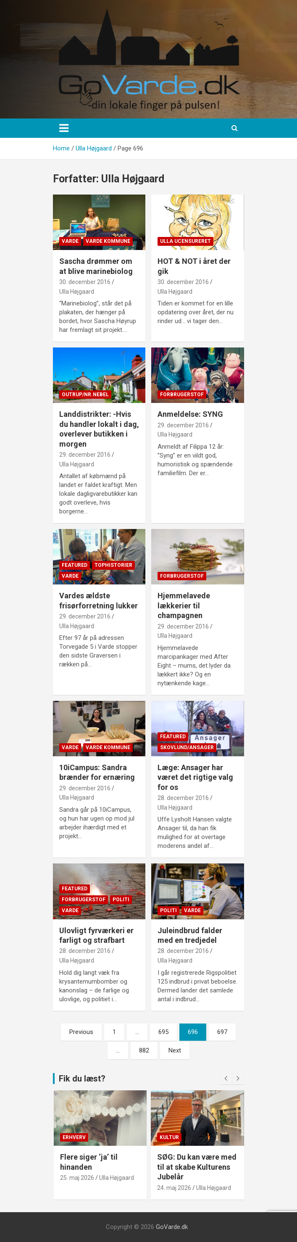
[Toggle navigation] (64, 128)
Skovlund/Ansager (187, 747)
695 (163, 1032)
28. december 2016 (183, 798)
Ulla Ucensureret (185, 241)
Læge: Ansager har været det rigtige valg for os (195, 777)
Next (174, 1050)
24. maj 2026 (174, 1187)
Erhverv (74, 1137)
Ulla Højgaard (76, 291)
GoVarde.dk (172, 1227)
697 (222, 1032)
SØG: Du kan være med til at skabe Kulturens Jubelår (197, 1167)
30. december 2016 (84, 282)
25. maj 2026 (77, 1177)
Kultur (169, 1137)
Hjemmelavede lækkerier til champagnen (184, 605)
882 (144, 1050)
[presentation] (226, 1078)
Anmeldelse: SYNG (190, 414)
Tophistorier (113, 565)
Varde (70, 241)
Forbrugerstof (182, 394)
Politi (121, 900)
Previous (81, 1032)
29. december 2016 (84, 454)
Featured (74, 565)
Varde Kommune (108, 241)
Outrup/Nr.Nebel (85, 394)
